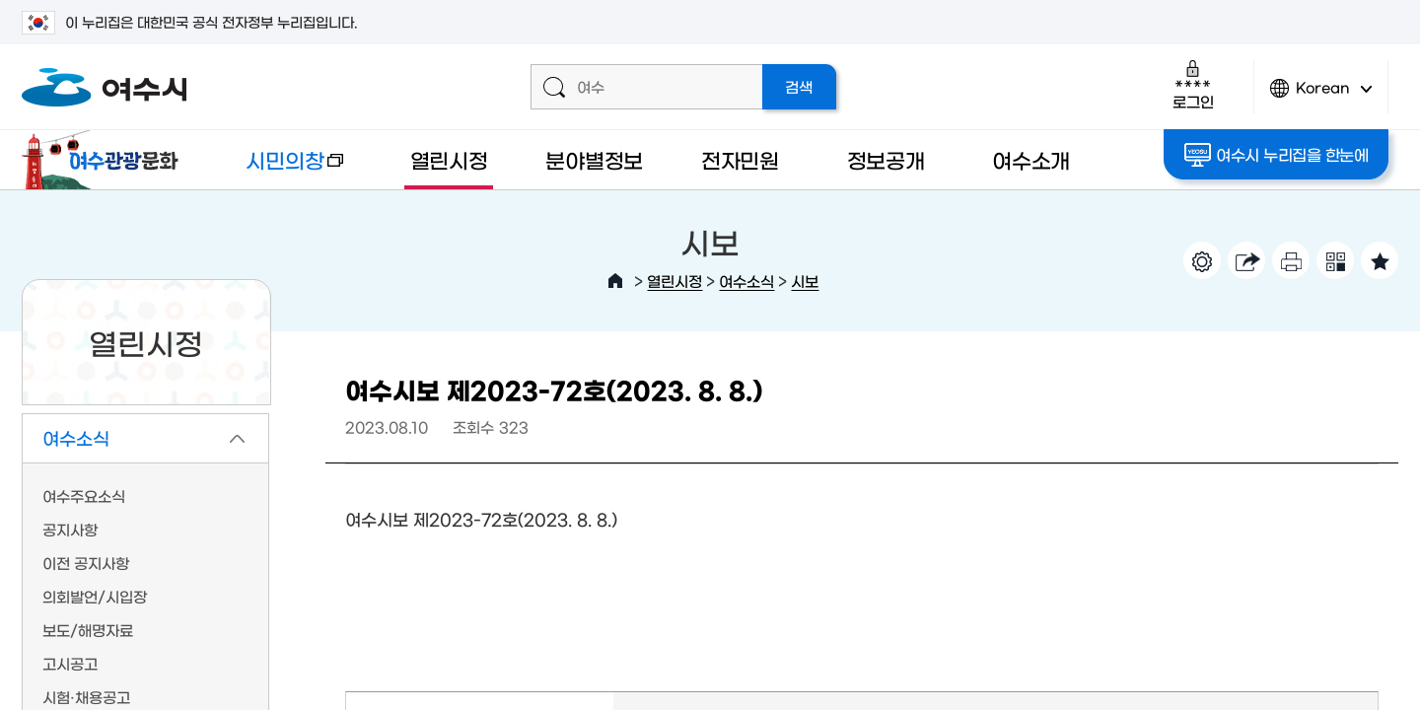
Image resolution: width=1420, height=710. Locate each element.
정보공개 (886, 159)
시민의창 (279, 169)
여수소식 (746, 280)
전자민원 (740, 159)
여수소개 (1031, 159)
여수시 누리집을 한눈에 (1276, 155)
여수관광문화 (105, 159)
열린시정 (449, 159)
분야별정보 (594, 159)
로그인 (1192, 84)
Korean (1321, 96)
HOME (615, 281)
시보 (804, 280)
